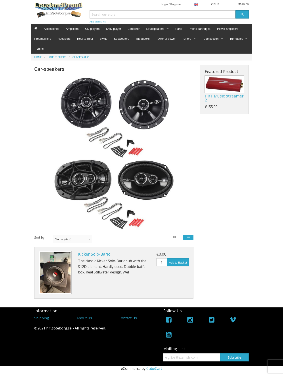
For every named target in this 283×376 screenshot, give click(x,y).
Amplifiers (72, 28)
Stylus (103, 38)
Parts (178, 28)
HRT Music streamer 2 (224, 98)
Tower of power (166, 38)
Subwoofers (121, 38)
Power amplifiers (227, 28)
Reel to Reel (85, 38)
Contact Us (128, 318)
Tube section (210, 38)
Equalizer (134, 28)
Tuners (186, 38)
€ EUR (215, 4)
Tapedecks (142, 38)
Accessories (51, 28)
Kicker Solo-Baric (94, 254)
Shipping (41, 318)
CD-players (92, 28)
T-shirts (39, 48)
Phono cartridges (199, 28)
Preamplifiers (42, 38)
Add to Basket (178, 262)
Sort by (39, 237)
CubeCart (154, 368)
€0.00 (243, 4)
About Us (84, 318)
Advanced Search (98, 21)
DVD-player (113, 28)
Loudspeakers (155, 28)
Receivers (64, 38)
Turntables (236, 38)
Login (164, 4)
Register (175, 4)
